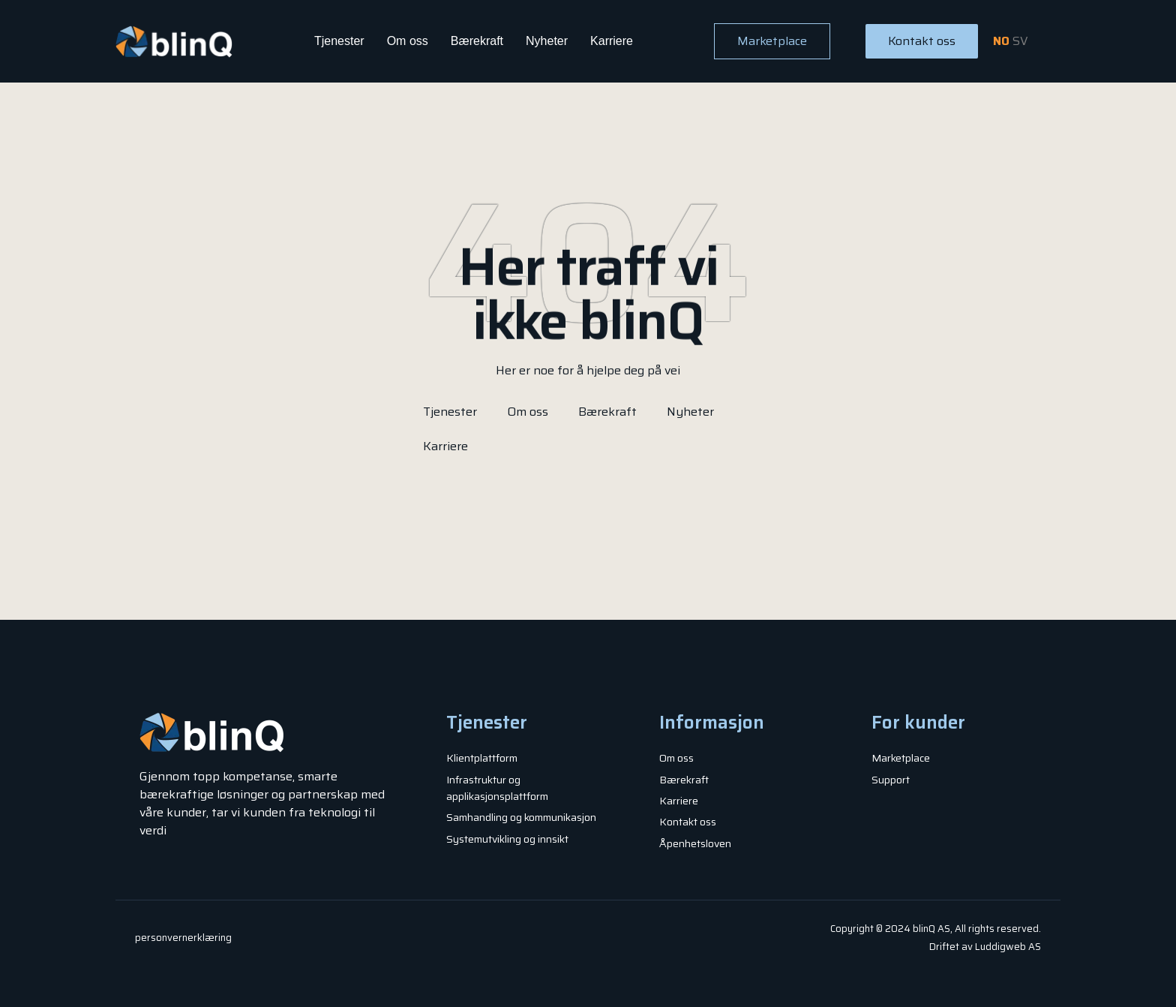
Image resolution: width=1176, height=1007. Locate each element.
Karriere (611, 41)
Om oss (407, 41)
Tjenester (339, 41)
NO (1001, 41)
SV (1020, 41)
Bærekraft (477, 41)
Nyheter (547, 41)
